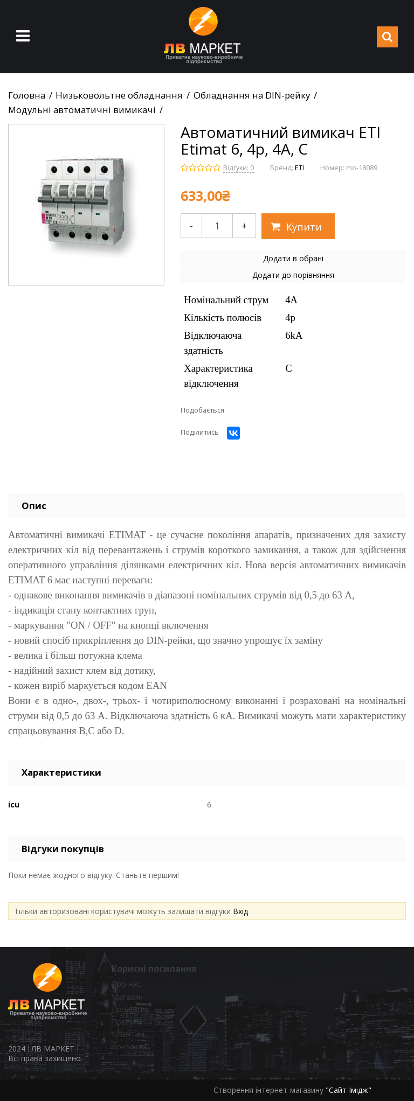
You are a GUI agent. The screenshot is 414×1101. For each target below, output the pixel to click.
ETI (299, 167)
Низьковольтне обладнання (119, 95)
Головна (26, 95)
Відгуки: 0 (238, 167)
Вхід (240, 911)
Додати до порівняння (293, 275)
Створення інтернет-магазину (268, 1090)
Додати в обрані (293, 258)
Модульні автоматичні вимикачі (82, 110)
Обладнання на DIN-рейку (252, 95)
